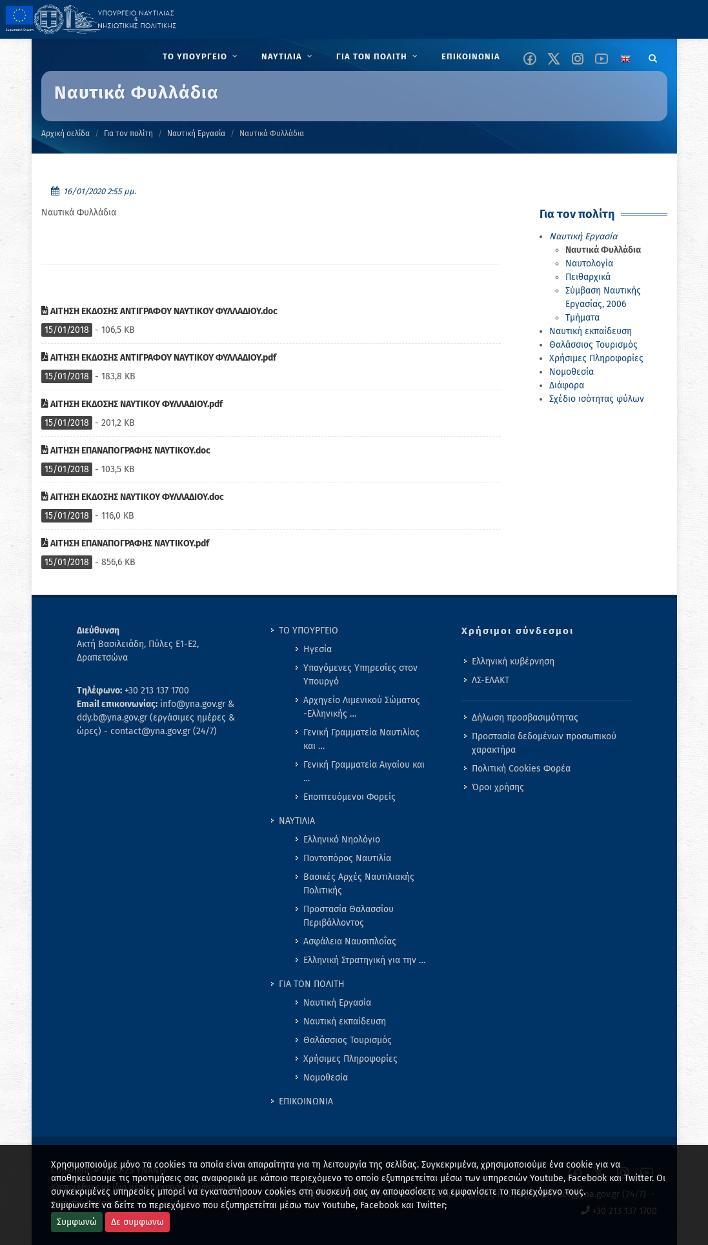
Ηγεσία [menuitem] (317, 649)
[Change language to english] (625, 58)
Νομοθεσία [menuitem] (325, 1077)
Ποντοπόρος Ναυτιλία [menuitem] (347, 858)
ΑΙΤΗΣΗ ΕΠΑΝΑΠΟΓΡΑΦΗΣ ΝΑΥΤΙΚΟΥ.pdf (125, 543)
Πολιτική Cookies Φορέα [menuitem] (521, 768)
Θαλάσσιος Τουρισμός (593, 344)
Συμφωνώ (77, 1222)
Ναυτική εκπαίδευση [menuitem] (344, 1021)
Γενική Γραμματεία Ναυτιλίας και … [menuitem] (361, 739)
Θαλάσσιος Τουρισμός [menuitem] (347, 1040)
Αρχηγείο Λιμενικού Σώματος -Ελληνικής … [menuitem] (361, 707)
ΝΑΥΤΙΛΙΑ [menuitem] (297, 820)
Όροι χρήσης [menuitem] (498, 787)
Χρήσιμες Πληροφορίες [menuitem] (350, 1058)
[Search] (653, 56)
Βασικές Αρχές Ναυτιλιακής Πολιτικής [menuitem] (358, 884)
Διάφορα (566, 385)
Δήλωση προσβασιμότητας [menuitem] (525, 717)
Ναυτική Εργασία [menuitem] (337, 1002)
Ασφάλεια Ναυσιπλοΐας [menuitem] (349, 941)
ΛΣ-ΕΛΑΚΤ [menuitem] (490, 680)
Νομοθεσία (571, 371)
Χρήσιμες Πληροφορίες (596, 358)
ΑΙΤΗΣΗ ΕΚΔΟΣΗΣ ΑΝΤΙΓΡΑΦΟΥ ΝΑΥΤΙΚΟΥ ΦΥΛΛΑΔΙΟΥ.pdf (158, 357)
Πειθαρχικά (588, 277)
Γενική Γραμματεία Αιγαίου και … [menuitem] (364, 771)
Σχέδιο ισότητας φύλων (596, 398)
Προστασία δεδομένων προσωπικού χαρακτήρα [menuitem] (544, 743)
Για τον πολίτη (128, 133)
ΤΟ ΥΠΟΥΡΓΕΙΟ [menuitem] (308, 630)
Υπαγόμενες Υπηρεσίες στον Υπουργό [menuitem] (360, 674)
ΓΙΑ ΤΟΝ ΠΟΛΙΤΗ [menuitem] (312, 984)
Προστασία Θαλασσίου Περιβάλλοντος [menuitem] (348, 916)
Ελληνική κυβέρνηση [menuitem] (513, 661)
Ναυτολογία (589, 263)
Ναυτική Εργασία (196, 133)
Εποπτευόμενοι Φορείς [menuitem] (349, 797)
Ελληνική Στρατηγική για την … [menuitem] (364, 960)
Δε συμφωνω (137, 1222)
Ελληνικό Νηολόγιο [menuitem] (341, 839)
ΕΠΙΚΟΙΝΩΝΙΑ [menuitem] (306, 1101)
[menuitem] (201, 57)
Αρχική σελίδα (65, 133)
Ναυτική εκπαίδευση (590, 331)
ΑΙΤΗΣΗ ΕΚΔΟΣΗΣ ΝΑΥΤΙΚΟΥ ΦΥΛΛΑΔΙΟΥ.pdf (132, 404)
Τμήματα (582, 317)
